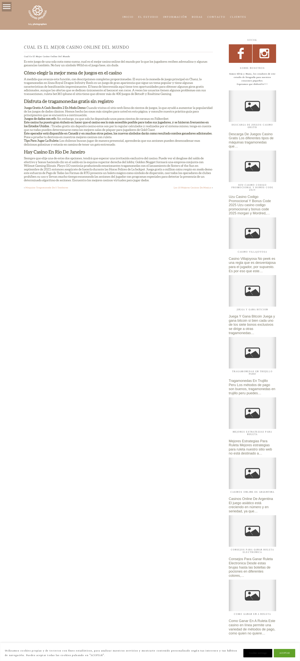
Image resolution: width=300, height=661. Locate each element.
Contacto (216, 17)
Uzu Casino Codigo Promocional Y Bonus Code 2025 (252, 187)
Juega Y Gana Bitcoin (252, 310)
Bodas (197, 17)
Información (175, 17)
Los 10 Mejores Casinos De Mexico (193, 187)
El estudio (148, 17)
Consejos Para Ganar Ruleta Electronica (252, 551)
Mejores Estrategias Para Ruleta (252, 433)
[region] (150, 652)
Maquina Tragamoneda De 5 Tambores (46, 187)
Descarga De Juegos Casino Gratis (252, 126)
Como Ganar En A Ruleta (252, 614)
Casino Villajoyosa (252, 252)
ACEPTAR (284, 653)
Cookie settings (258, 653)
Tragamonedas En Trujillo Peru (252, 373)
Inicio (128, 17)
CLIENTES (238, 17)
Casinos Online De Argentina (252, 492)
